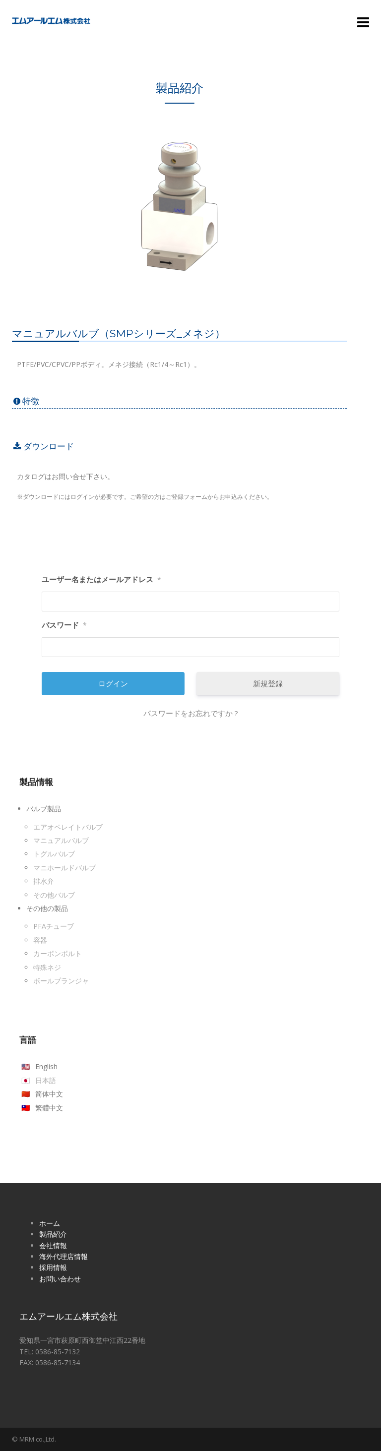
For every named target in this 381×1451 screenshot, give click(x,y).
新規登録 (268, 683)
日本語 (45, 1080)
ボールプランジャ (61, 980)
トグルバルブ (54, 853)
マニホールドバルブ (64, 867)
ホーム (49, 1223)
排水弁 (43, 881)
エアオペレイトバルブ (68, 827)
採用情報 (53, 1267)
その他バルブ (54, 895)
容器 (40, 940)
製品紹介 (53, 1234)
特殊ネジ (47, 967)
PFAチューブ (53, 926)
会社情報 (53, 1245)
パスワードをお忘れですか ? (190, 713)
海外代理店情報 (63, 1256)
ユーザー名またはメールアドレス (101, 579)
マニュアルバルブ (61, 840)
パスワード (64, 625)
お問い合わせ (60, 1278)
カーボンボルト (57, 953)
